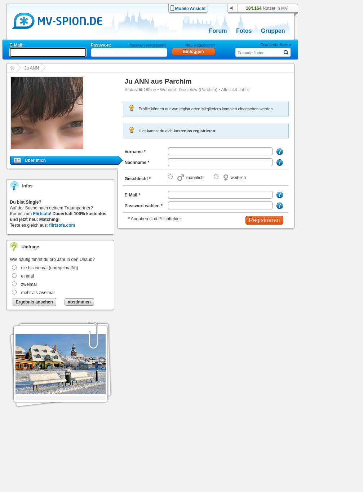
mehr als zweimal (38, 292)
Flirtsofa (41, 213)
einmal (27, 276)
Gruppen (273, 31)
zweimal (29, 284)
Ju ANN (32, 68)
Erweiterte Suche (276, 45)
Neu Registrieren (200, 45)
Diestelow (188, 89)
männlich (195, 177)
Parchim (178, 81)
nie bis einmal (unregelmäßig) (49, 267)
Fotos (244, 31)
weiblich (238, 177)
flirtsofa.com (62, 225)
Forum (218, 31)
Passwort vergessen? (147, 45)
